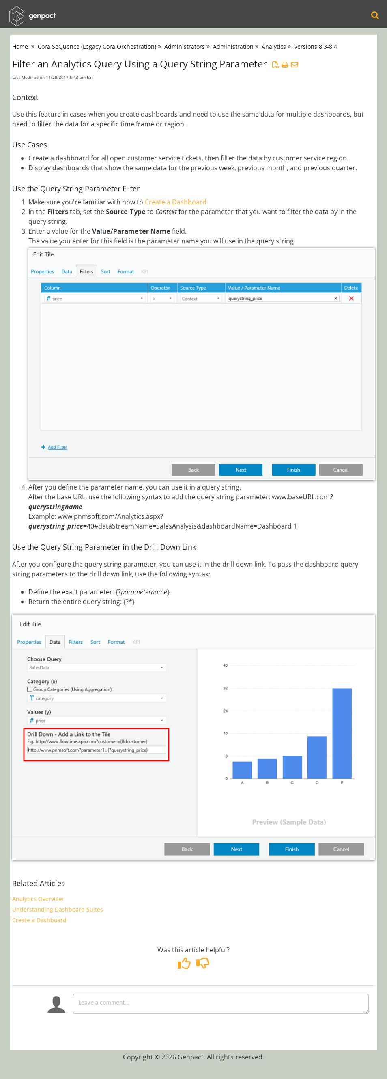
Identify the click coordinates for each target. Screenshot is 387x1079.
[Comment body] (221, 1004)
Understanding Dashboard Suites (57, 909)
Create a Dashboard (175, 201)
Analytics (274, 46)
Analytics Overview (37, 899)
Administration (233, 46)
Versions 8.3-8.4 (315, 46)
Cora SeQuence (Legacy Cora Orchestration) (97, 46)
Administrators (184, 46)
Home (20, 46)
